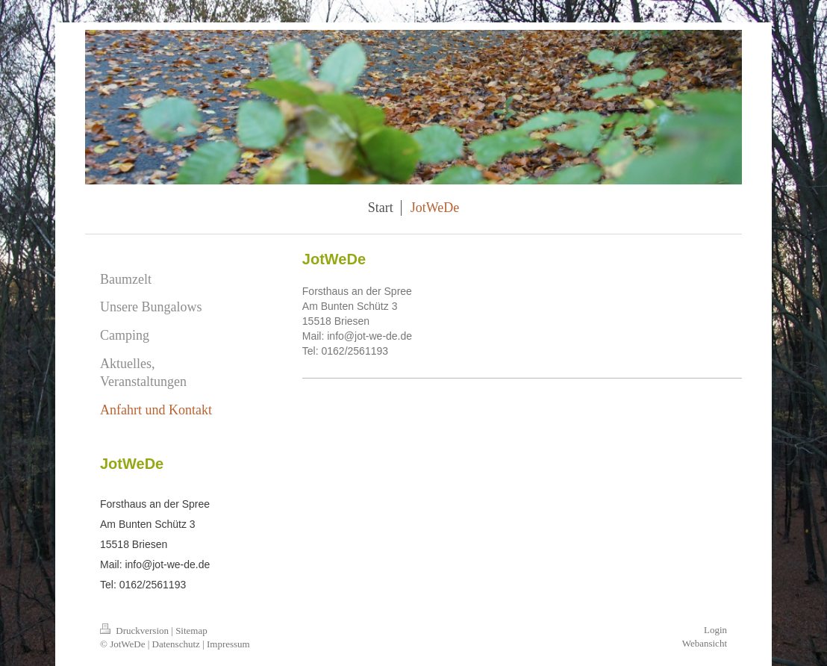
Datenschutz (176, 644)
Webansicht (704, 643)
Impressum (228, 644)
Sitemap (191, 630)
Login (715, 629)
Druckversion (135, 630)
